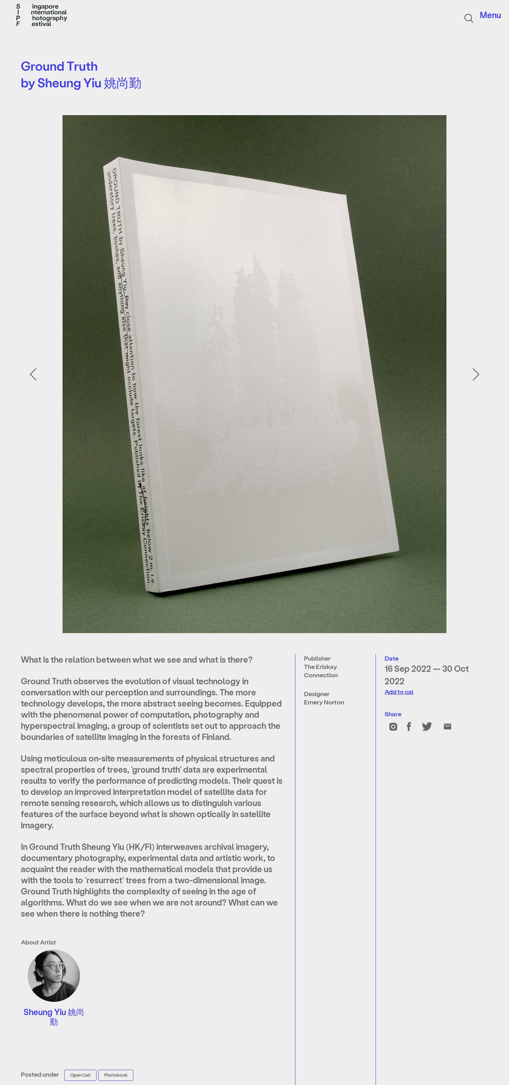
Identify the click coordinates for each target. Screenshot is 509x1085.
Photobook (116, 1074)
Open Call (80, 1074)
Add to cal (399, 691)
